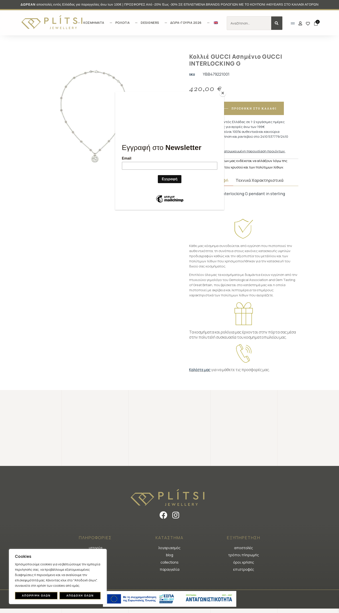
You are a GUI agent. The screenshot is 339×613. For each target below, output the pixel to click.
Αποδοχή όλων (80, 595)
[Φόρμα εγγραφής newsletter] (169, 152)
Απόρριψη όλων (36, 595)
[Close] (223, 93)
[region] (58, 576)
